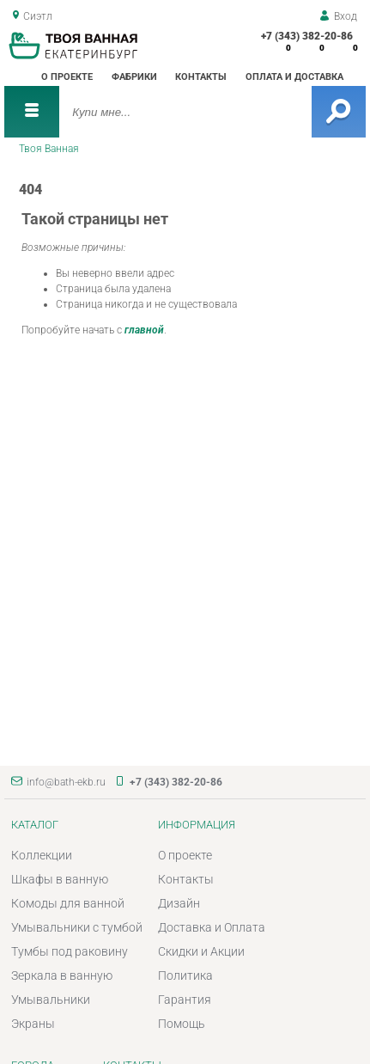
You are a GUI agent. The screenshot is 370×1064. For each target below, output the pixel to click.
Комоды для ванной (67, 903)
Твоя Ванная (49, 149)
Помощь (181, 1023)
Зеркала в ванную (61, 975)
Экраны (33, 1023)
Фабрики (134, 77)
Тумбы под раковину (69, 951)
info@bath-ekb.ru (66, 782)
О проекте (67, 77)
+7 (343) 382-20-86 (307, 36)
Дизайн (179, 903)
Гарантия (184, 999)
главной (144, 330)
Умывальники (50, 999)
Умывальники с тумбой (77, 927)
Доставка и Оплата (211, 927)
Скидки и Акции (201, 951)
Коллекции (41, 855)
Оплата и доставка (294, 77)
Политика (185, 975)
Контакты (201, 77)
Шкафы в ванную (59, 879)
